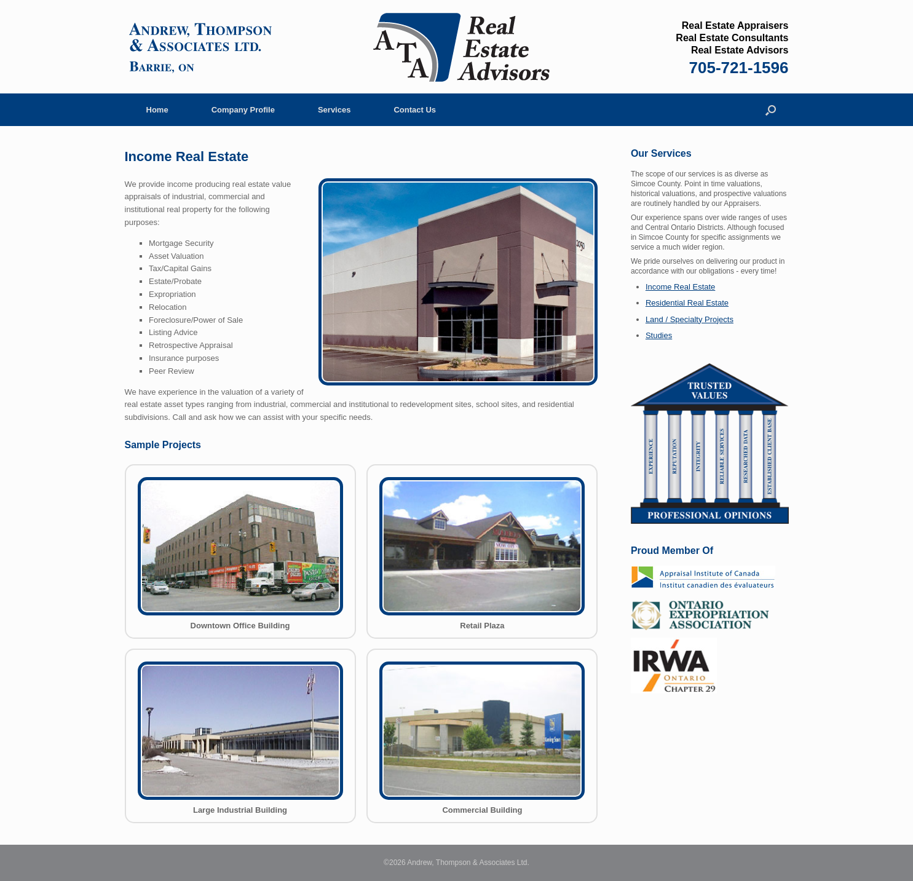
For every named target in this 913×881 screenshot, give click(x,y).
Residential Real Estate (687, 302)
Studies (659, 335)
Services (334, 109)
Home (157, 109)
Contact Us (414, 109)
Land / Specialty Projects (689, 319)
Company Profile (243, 109)
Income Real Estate (680, 286)
